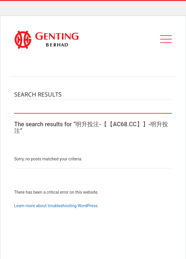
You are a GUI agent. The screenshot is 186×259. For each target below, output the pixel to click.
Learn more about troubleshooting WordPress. (56, 205)
